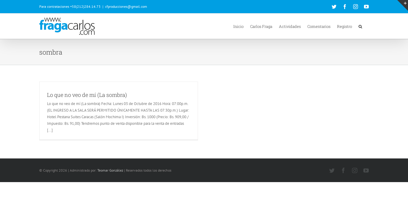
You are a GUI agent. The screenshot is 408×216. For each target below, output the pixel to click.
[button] (367, 26)
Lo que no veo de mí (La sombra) (87, 94)
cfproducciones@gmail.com (126, 6)
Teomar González (110, 170)
